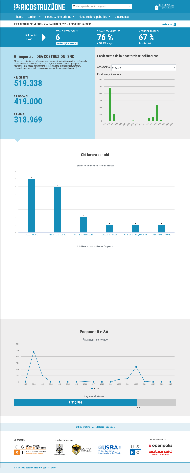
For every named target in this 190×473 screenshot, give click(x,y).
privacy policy (50, 467)
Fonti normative (82, 427)
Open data (110, 427)
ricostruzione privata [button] (58, 16)
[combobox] (99, 6)
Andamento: (103, 67)
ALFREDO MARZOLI (83, 235)
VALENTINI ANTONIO (161, 235)
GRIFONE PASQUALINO (135, 235)
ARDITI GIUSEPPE (57, 235)
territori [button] (33, 16)
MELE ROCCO (31, 235)
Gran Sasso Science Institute (28, 467)
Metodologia (98, 427)
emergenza (122, 16)
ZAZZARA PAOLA (110, 235)
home (19, 16)
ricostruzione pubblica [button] (93, 16)
